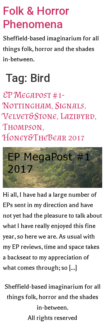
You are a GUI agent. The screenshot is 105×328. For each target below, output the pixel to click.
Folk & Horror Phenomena (36, 17)
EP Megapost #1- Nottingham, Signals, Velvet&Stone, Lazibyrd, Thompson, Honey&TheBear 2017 (50, 116)
